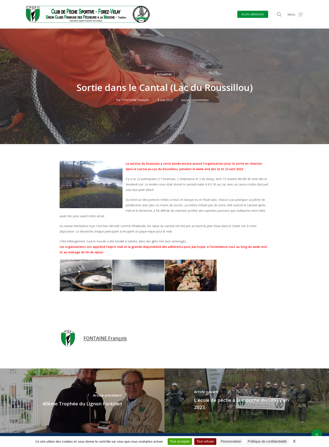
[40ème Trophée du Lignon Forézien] (82, 400)
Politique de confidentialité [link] (267, 441)
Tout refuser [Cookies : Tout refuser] (205, 441)
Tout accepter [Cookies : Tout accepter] (180, 441)
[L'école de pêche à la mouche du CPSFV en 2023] (246, 400)
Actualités (164, 74)
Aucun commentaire (195, 100)
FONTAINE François (135, 100)
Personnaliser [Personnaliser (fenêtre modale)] (231, 441)
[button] (295, 14)
